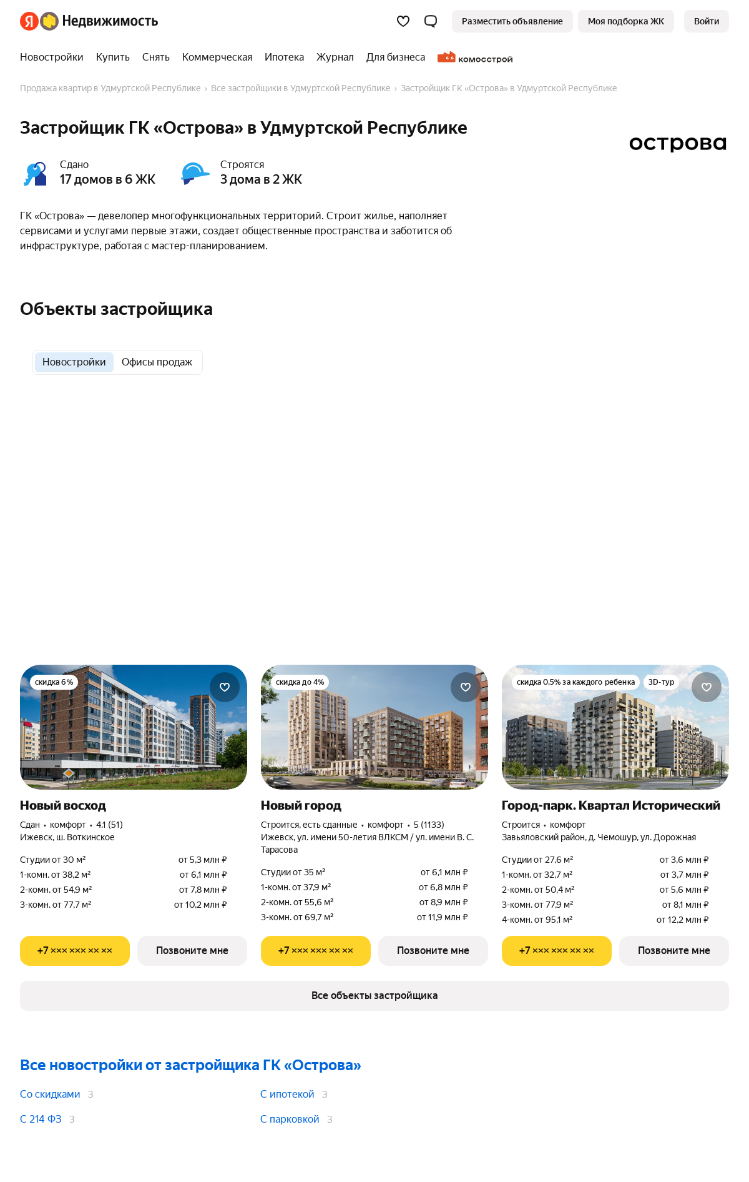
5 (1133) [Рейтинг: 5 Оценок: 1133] (429, 825)
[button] (430, 21)
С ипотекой (287, 1094)
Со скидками (50, 1094)
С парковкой (290, 1119)
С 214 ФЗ (41, 1119)
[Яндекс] (29, 21)
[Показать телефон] (75, 951)
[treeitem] (55, 57)
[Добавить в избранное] (225, 687)
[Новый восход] (133, 727)
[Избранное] (403, 21)
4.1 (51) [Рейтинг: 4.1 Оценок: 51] (109, 825)
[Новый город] (374, 727)
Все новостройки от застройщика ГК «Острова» (190, 1065)
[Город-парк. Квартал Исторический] (615, 727)
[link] (706, 21)
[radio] (74, 362)
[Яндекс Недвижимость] (99, 21)
